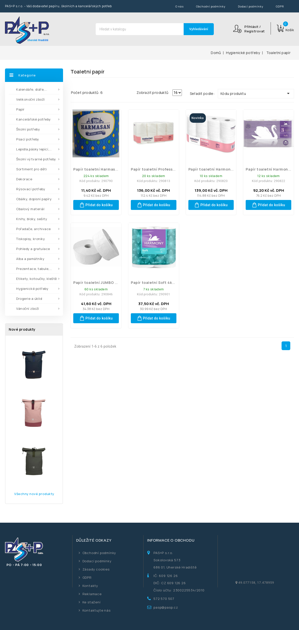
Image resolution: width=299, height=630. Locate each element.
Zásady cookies (96, 569)
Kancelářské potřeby (33, 119)
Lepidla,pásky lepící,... (34, 149)
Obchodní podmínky (210, 6)
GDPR (280, 6)
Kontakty (90, 585)
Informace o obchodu (170, 540)
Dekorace (24, 179)
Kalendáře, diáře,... (31, 89)
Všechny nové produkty (34, 494)
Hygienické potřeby (32, 288)
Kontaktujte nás (96, 610)
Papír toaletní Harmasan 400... (102, 169)
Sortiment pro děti (31, 169)
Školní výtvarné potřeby (36, 159)
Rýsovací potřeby (30, 189)
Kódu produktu (256, 93)
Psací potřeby (27, 139)
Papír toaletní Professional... (158, 169)
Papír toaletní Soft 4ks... (154, 282)
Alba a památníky (30, 258)
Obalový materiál (30, 209)
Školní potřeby (28, 129)
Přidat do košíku (96, 204)
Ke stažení (91, 602)
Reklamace (92, 594)
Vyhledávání (198, 29)
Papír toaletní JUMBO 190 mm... (102, 282)
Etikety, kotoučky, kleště (36, 278)
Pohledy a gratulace (33, 249)
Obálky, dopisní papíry (34, 199)
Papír (20, 109)
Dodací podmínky (250, 6)
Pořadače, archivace (33, 229)
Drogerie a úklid (29, 298)
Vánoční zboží (27, 308)
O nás (179, 6)
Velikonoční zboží (30, 99)
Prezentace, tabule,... (34, 268)
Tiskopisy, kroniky (30, 239)
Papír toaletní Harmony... (212, 169)
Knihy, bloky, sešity (31, 219)
